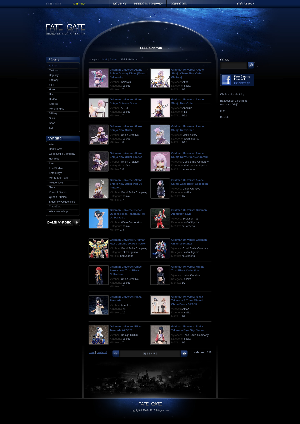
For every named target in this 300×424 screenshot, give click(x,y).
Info (222, 110)
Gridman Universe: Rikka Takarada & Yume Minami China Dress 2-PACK (187, 300)
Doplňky (54, 75)
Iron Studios (56, 168)
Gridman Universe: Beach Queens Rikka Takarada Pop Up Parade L (127, 213)
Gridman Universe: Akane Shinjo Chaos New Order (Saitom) (187, 73)
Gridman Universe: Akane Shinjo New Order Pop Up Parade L (126, 183)
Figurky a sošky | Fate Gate (62, 25)
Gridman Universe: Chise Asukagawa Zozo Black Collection (126, 270)
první (91, 352)
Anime (113, 59)
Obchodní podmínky (232, 94)
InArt (52, 163)
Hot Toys (54, 158)
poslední (102, 352)
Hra (51, 94)
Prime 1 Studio (57, 192)
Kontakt (224, 117)
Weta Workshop (58, 211)
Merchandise (56, 108)
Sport (52, 123)
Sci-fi (52, 118)
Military (53, 113)
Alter (51, 144)
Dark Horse (55, 149)
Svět (51, 127)
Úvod (104, 59)
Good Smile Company (62, 153)
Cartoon (54, 70)
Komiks (53, 103)
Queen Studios (58, 196)
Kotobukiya (55, 173)
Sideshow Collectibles (62, 201)
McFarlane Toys (58, 177)
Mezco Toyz (56, 182)
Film (51, 84)
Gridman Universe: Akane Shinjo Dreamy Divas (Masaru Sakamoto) (128, 73)
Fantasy (54, 79)
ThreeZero (55, 206)
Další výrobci (63, 222)
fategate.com (162, 410)
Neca (52, 187)
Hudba (53, 99)
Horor (52, 89)
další (183, 353)
